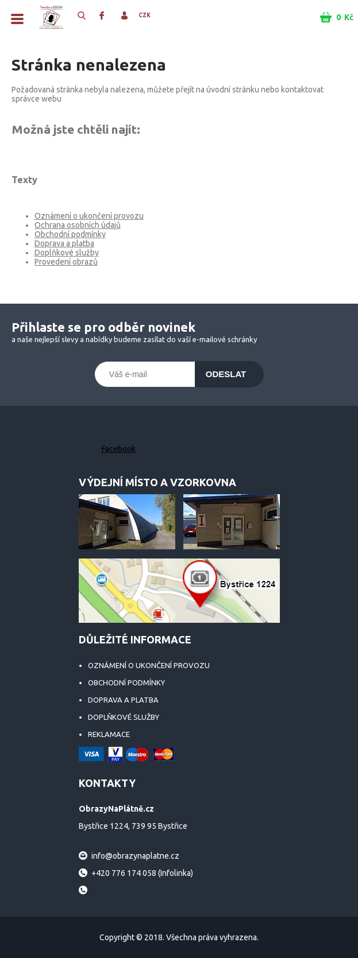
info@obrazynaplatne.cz (135, 855)
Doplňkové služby (66, 252)
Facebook (119, 448)
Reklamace (109, 734)
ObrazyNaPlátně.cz (51, 17)
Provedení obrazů (66, 261)
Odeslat (226, 374)
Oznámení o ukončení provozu (89, 215)
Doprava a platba (64, 243)
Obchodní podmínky (70, 234)
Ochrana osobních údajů (77, 225)
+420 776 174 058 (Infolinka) (142, 873)
